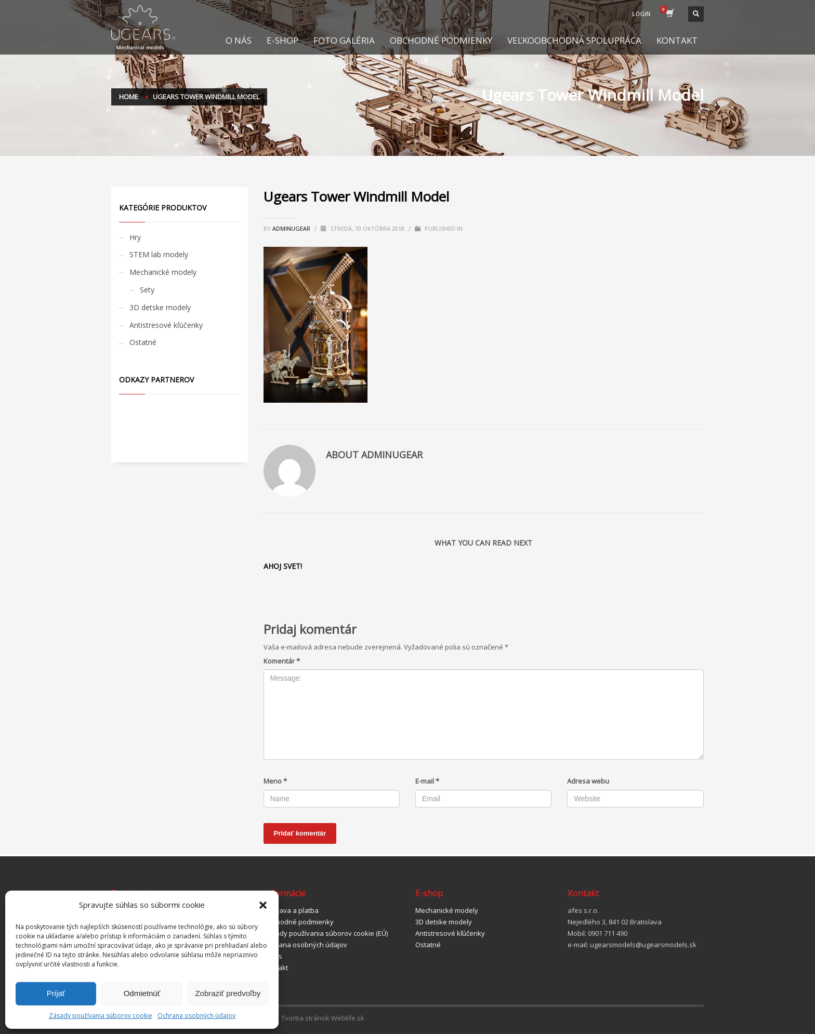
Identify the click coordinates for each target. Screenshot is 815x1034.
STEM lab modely (158, 254)
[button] (263, 905)
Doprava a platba (291, 910)
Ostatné (142, 342)
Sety (147, 290)
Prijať (56, 993)
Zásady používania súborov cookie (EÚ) (326, 933)
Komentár (282, 661)
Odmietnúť (142, 993)
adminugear (292, 228)
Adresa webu (588, 781)
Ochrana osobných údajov (196, 1015)
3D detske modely (160, 307)
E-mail (427, 781)
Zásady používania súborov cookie (100, 1015)
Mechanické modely (162, 272)
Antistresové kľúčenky (166, 325)
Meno (275, 781)
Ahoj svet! (283, 566)
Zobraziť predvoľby (227, 993)
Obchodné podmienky (299, 921)
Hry (135, 237)
